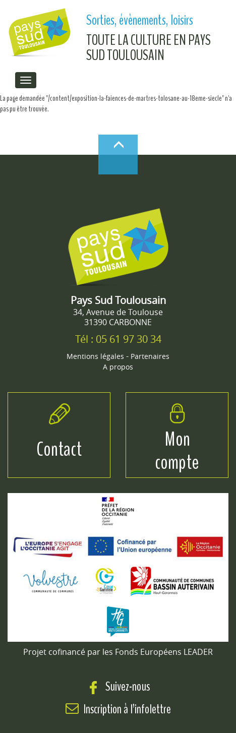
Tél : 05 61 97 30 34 (118, 339)
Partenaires (150, 356)
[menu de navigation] (25, 80)
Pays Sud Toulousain (118, 300)
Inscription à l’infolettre (127, 709)
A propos (118, 367)
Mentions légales (95, 356)
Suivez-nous (118, 686)
